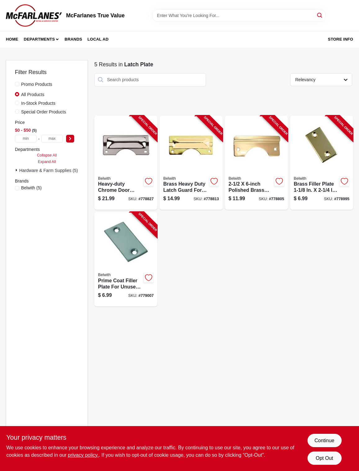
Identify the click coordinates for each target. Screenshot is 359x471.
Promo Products (36, 84)
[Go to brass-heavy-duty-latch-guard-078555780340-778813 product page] (190, 163)
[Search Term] (239, 15)
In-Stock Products (38, 103)
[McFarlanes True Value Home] (34, 15)
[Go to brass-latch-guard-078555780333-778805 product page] (256, 163)
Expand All (47, 162)
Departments (39, 39)
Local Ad (98, 39)
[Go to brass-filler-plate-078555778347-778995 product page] (321, 163)
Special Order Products (43, 111)
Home (12, 39)
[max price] (52, 139)
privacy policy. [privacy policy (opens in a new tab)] (83, 455)
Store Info (340, 39)
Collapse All (47, 155)
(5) (31, 187)
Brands (73, 39)
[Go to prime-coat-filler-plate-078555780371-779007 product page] (125, 259)
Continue (324, 440)
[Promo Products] (17, 84)
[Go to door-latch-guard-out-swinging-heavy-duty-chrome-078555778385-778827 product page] (125, 163)
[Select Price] (70, 139)
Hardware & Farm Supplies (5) (48, 170)
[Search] (320, 15)
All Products (32, 94)
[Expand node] (17, 170)
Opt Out (324, 458)
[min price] (26, 139)
